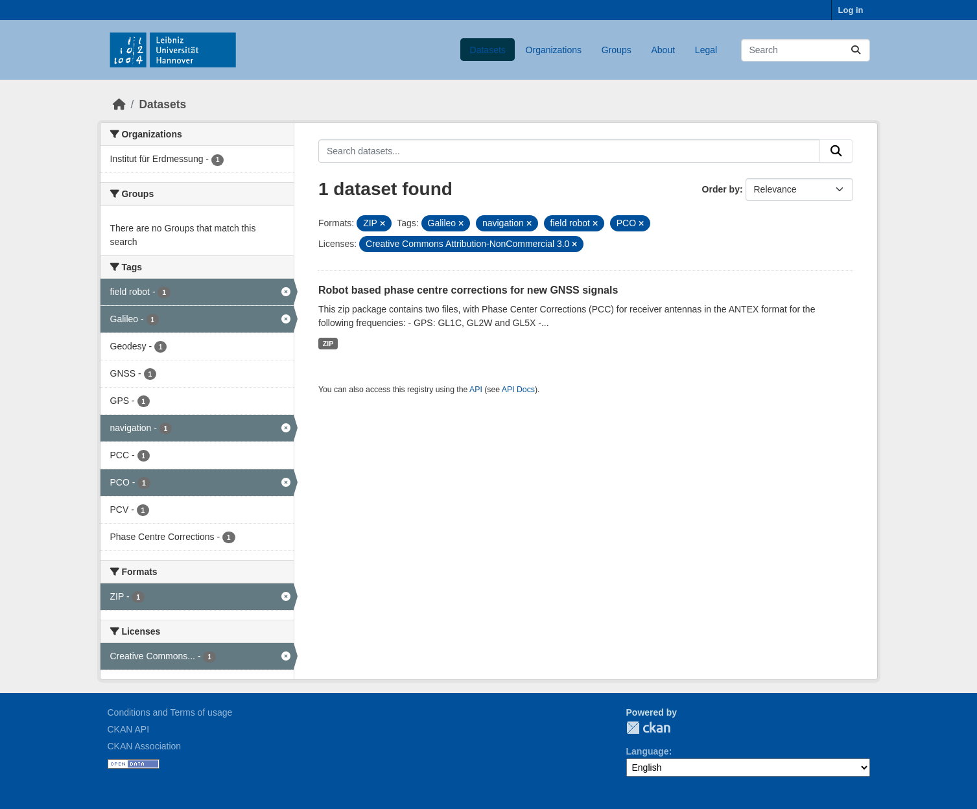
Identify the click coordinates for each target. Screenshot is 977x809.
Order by (721, 189)
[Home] (119, 104)
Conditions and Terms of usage (170, 712)
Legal (706, 50)
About (663, 50)
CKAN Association (145, 746)
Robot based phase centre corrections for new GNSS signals (468, 290)
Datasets (488, 50)
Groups (616, 50)
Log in (851, 10)
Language (647, 751)
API (475, 389)
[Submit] (856, 50)
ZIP (328, 343)
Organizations (554, 50)
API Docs (518, 389)
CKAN (648, 727)
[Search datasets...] (805, 50)
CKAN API (129, 729)
